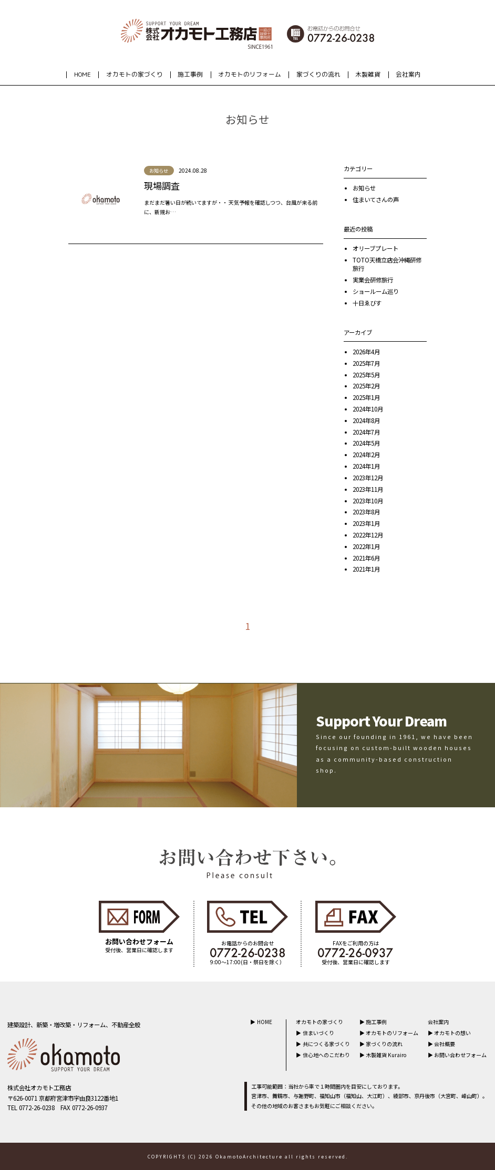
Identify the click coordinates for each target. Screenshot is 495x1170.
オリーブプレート (375, 248)
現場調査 (162, 185)
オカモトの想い (452, 1033)
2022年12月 (368, 535)
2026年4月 (366, 351)
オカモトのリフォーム (249, 74)
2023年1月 (366, 523)
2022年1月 (366, 546)
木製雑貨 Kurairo (386, 1055)
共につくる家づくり (326, 1044)
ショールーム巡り (376, 291)
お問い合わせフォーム (460, 1055)
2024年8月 (366, 420)
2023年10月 (368, 501)
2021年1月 (366, 569)
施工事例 (190, 74)
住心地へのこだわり (326, 1055)
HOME (82, 74)
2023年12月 (368, 477)
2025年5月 (366, 375)
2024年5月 (366, 443)
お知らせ (364, 188)
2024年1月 (366, 466)
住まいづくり (318, 1033)
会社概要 (444, 1044)
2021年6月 (366, 558)
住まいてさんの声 (376, 199)
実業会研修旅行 (373, 280)
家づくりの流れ (318, 74)
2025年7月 (366, 363)
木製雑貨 (367, 74)
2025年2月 (366, 386)
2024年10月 (368, 409)
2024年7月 (366, 432)
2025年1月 (366, 397)
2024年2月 (366, 454)
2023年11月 (368, 489)
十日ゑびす (367, 303)
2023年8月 (366, 512)
